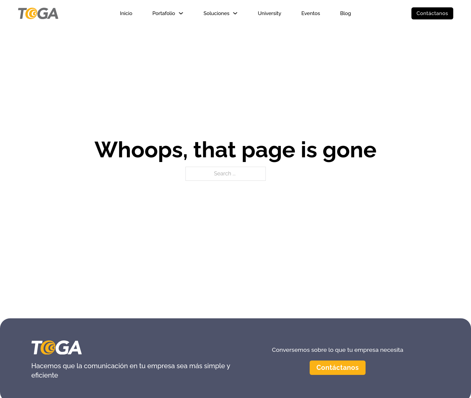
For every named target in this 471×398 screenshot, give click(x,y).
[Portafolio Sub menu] (180, 13)
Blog (345, 13)
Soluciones (216, 13)
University (269, 13)
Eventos (310, 13)
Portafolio (163, 13)
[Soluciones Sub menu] (235, 13)
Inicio (126, 13)
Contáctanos (432, 13)
